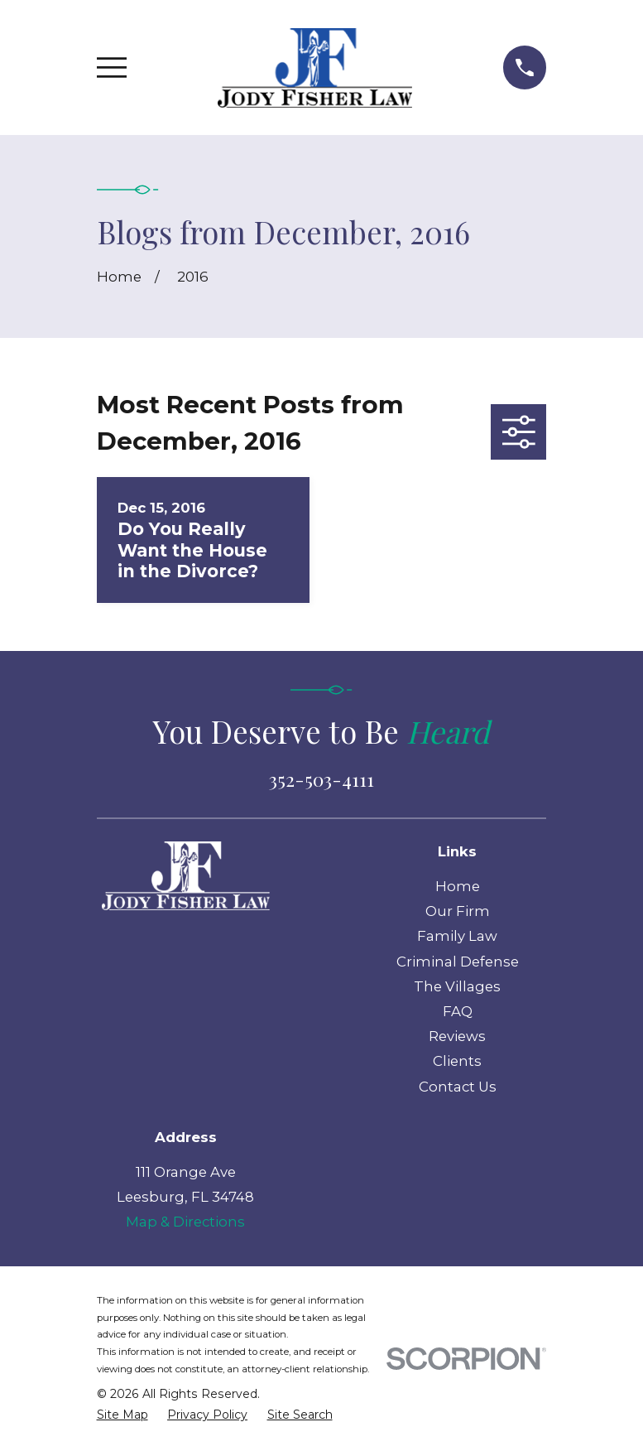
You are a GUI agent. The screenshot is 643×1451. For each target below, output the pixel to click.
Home (457, 886)
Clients (457, 1061)
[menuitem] (122, 1415)
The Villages (457, 986)
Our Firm (457, 911)
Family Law (457, 936)
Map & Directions (185, 1221)
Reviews (457, 1036)
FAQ (458, 1011)
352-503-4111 (321, 779)
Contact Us (458, 1086)
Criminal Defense (457, 961)
